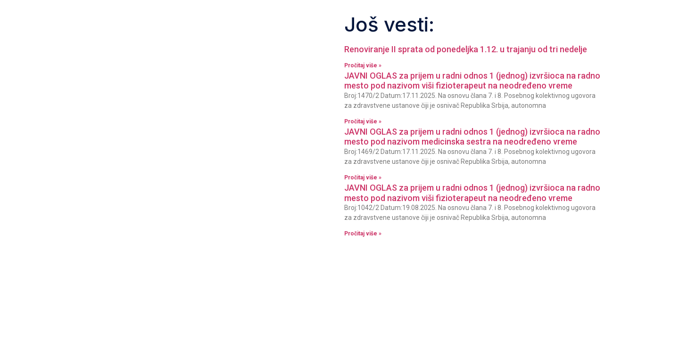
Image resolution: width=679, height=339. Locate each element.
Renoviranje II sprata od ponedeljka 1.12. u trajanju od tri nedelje (465, 49)
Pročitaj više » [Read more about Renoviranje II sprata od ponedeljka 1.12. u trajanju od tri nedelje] (362, 65)
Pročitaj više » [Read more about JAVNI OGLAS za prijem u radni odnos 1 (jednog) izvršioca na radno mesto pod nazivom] (362, 121)
